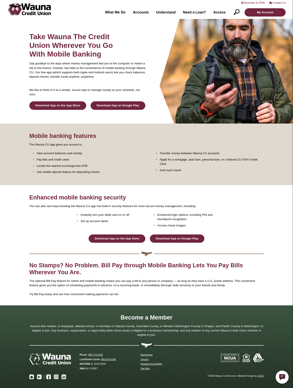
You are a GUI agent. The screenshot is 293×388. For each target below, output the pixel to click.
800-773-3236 (95, 354)
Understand (166, 12)
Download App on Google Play (118, 105)
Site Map (145, 368)
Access (219, 12)
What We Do (115, 12)
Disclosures (147, 354)
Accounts (141, 12)
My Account (265, 12)
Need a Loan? (194, 12)
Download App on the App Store (57, 105)
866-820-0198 (108, 359)
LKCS (261, 376)
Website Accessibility (151, 364)
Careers (145, 359)
